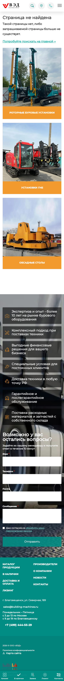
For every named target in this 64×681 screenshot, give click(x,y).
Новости (39, 577)
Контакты (40, 584)
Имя (5, 454)
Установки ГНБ (32, 187)
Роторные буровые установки (32, 112)
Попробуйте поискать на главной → (29, 41)
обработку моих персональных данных (25, 529)
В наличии (10, 574)
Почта (6, 489)
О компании (42, 571)
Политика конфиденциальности (18, 650)
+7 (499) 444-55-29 (18, 625)
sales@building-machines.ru (20, 606)
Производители (45, 564)
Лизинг (8, 590)
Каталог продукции (11, 566)
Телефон (8, 471)
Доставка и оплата (11, 582)
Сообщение (10, 506)
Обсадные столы (32, 262)
